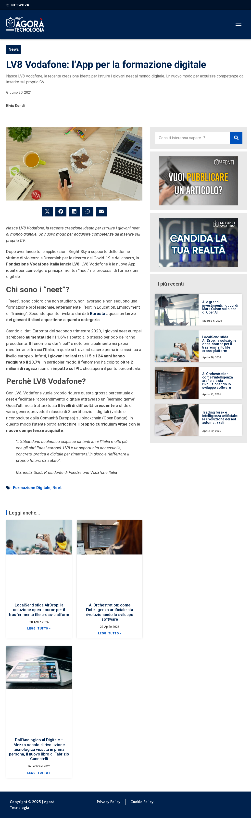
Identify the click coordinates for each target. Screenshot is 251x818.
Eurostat (98, 313)
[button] (47, 211)
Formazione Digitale (31, 487)
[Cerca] (236, 138)
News (14, 49)
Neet (57, 487)
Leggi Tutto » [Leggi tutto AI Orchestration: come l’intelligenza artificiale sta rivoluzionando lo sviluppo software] (110, 633)
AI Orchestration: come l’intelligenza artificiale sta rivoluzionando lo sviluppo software (109, 612)
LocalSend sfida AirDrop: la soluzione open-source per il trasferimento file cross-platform (39, 610)
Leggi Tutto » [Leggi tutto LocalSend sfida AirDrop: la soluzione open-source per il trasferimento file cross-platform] (39, 628)
